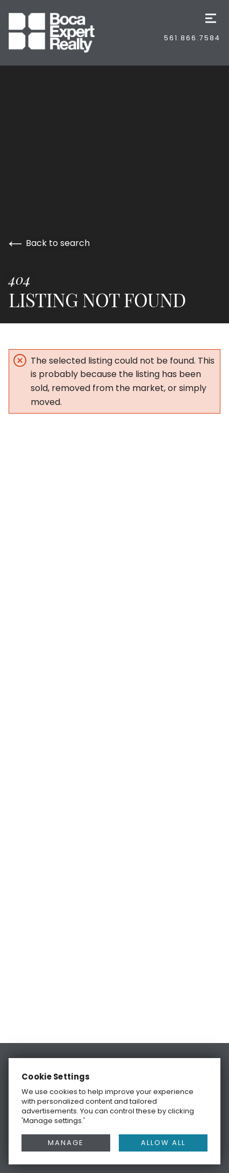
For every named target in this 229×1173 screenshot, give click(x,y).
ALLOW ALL (163, 1143)
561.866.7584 (192, 37)
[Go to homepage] (62, 33)
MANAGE (66, 1143)
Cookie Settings (56, 1076)
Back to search (49, 243)
